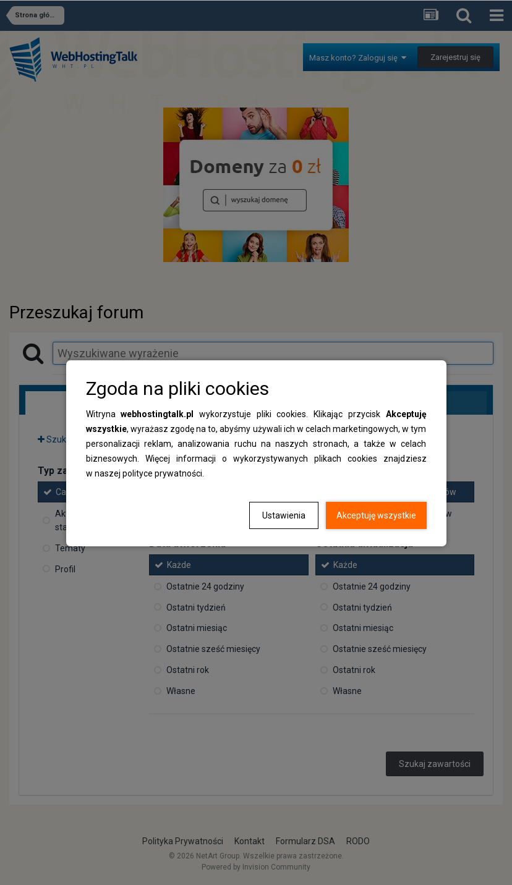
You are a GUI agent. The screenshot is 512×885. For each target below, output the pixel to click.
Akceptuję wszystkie (376, 515)
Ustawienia (283, 515)
